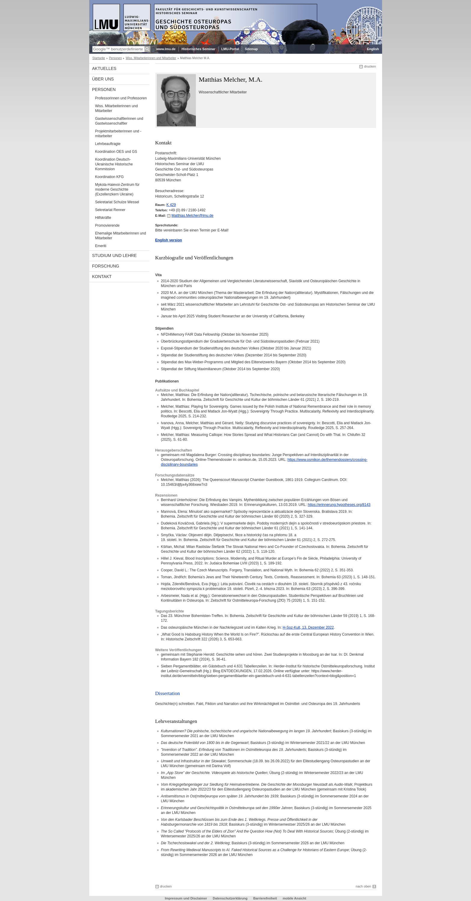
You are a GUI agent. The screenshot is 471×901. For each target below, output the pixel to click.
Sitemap (251, 49)
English (373, 49)
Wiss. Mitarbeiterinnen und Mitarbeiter (151, 58)
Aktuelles (104, 68)
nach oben (363, 886)
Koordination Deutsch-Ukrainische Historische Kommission (114, 164)
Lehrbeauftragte (108, 144)
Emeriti (100, 246)
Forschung (105, 266)
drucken (370, 66)
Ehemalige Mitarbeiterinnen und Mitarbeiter (120, 235)
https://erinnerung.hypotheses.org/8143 (339, 505)
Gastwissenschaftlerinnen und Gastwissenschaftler (119, 120)
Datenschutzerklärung (230, 898)
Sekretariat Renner (110, 210)
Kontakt (102, 276)
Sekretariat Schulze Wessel (117, 202)
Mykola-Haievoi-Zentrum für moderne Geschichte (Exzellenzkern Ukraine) (117, 189)
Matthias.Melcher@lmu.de (193, 215)
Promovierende (107, 225)
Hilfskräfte (103, 218)
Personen (115, 58)
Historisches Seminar (198, 49)
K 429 (171, 205)
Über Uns (103, 79)
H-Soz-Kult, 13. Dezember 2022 (308, 627)
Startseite (99, 58)
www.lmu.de (166, 49)
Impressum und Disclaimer (186, 898)
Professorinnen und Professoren (121, 98)
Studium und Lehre (114, 255)
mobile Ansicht (294, 898)
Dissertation (167, 693)
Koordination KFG (109, 177)
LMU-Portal (230, 49)
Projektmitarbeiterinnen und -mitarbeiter (118, 133)
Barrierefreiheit (265, 898)
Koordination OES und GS (116, 152)
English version (168, 240)
